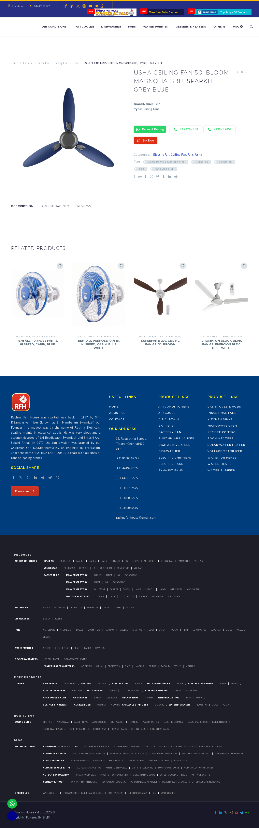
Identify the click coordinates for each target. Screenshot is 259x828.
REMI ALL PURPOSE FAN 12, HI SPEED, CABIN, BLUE (37, 342)
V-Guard (130, 607)
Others (219, 26)
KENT (77, 647)
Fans (132, 26)
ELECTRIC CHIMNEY (137, 792)
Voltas (199, 560)
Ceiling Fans (138, 728)
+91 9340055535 (127, 498)
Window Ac (50, 567)
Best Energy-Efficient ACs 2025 (127, 753)
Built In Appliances (158, 683)
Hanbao (109, 629)
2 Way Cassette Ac (76, 582)
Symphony (92, 607)
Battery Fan (169, 432)
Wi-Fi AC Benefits (200, 774)
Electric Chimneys (174, 457)
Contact (117, 419)
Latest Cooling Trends (173, 774)
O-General (167, 560)
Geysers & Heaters (191, 26)
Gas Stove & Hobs (197, 721)
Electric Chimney (173, 721)
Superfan (216, 629)
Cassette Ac (51, 575)
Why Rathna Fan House (84, 781)
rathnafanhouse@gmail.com (136, 517)
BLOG (18, 740)
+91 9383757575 (127, 488)
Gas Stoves (80, 697)
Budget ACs (180, 760)
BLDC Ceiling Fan (164, 336)
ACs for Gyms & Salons (126, 746)
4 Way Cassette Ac (76, 589)
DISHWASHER (69, 792)
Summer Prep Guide (168, 767)
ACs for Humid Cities (183, 746)
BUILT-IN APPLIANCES (92, 792)
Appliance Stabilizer (135, 704)
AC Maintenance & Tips (56, 767)
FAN (154, 792)
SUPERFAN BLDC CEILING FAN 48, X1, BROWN (160, 342)
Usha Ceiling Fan (164, 168)
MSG (238, 26)
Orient (107, 607)
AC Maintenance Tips (89, 767)
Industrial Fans (221, 412)
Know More (24, 491)
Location (17, 6)
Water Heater (220, 463)
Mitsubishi (150, 560)
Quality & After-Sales (174, 781)
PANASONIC (134, 690)
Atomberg (66, 629)
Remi (185, 629)
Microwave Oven (222, 425)
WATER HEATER (50, 792)
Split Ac (49, 560)
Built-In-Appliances (176, 438)
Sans (188, 697)
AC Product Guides (54, 753)
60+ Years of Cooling (113, 781)
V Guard (241, 629)
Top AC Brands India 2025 (163, 753)
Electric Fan (225, 162)
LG (122, 690)
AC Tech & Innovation (56, 774)
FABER (87, 647)
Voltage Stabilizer (224, 451)
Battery (166, 425)
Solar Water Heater (226, 444)
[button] (15, 223)
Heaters (133, 721)
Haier (104, 560)
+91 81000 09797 (127, 458)
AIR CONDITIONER (25, 746)
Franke (149, 697)
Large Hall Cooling (210, 746)
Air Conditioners (173, 406)
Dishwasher (111, 26)
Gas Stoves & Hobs (224, 406)
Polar (174, 629)
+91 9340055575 (127, 508)
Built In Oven (94, 690)
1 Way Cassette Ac (76, 575)
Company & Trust (53, 781)
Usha (75, 63)
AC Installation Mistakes (198, 767)
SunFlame (191, 690)
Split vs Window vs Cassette (89, 753)
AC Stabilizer (82, 704)
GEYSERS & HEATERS (26, 659)
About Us (117, 412)
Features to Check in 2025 (108, 760)
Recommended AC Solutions (60, 746)
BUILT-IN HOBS (115, 792)
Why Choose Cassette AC (196, 753)
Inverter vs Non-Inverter (229, 753)
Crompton (242, 336)
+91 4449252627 (127, 468)
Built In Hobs (120, 683)
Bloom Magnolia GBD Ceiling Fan (166, 162)
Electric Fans (170, 463)
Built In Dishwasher (200, 683)
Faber (58, 618)
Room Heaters (220, 438)
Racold (165, 666)
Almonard (49, 629)
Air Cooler (85, 26)
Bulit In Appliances (54, 728)
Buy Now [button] (146, 140)
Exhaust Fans (170, 470)
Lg (126, 560)
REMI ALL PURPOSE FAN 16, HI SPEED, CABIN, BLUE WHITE (99, 344)
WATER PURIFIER (169, 792)
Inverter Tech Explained (114, 774)
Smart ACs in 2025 (86, 774)
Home (14, 63)
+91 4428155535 (127, 478)
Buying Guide (23, 721)
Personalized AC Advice (143, 781)
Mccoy (150, 629)
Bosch (47, 618)
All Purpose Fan (40, 336)
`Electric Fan (41, 63)
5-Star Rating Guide (144, 774)
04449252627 (41, 6)
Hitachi (116, 560)
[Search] (251, 26)
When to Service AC (116, 767)
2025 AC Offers (135, 760)
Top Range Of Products (234, 12)
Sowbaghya (199, 629)
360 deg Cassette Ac (78, 596)
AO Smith (48, 647)
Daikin (92, 560)
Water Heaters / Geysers (59, 666)
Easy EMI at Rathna (158, 760)
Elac (127, 666)
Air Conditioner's (26, 560)
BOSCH (234, 683)
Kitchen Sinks (219, 419)
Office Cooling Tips (155, 746)
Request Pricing (150, 129)
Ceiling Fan (61, 63)
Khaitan (137, 629)
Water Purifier (155, 26)
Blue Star (63, 647)
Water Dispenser (223, 457)
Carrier (80, 560)
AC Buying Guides (53, 760)
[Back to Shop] (242, 71)
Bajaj (46, 607)
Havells (123, 629)
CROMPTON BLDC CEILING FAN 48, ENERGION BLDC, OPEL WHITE (221, 344)
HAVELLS (99, 647)
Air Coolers (99, 721)
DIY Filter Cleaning (142, 767)
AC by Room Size (80, 760)
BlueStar (65, 560)
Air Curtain (168, 419)
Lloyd (135, 560)
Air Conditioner (55, 26)
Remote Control (222, 432)
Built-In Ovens (78, 728)
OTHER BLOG (22, 792)
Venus (46, 636)
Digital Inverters (174, 444)
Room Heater (51, 659)
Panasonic (184, 560)
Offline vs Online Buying (206, 781)
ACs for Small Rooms (96, 746)
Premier (101, 704)
